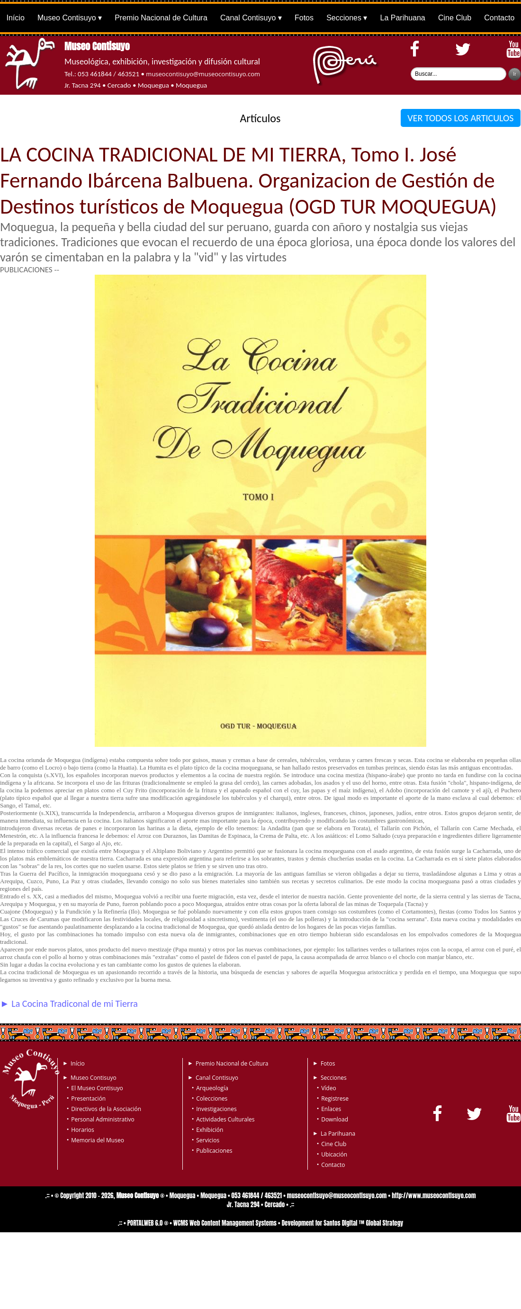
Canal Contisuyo (248, 18)
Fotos (304, 18)
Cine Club (454, 18)
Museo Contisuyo (66, 18)
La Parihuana (402, 18)
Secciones (343, 18)
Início (16, 18)
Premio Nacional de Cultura (161, 18)
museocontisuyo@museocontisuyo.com (203, 74)
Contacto (499, 18)
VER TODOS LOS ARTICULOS (460, 118)
